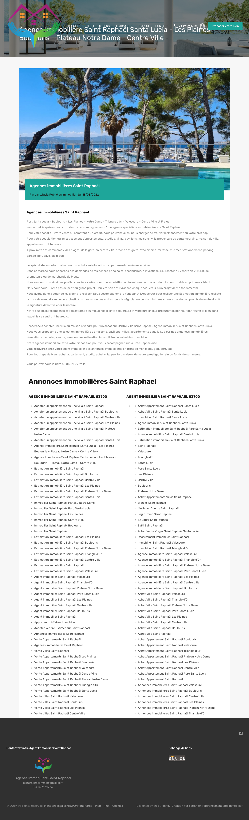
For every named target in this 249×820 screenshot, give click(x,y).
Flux (106, 805)
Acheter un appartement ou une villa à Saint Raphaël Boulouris (76, 411)
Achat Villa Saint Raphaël (154, 633)
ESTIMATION (124, 26)
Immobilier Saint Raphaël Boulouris (57, 525)
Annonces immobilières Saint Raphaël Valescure (170, 685)
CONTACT (161, 26)
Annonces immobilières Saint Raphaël (59, 633)
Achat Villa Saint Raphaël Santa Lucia (162, 411)
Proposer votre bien (225, 26)
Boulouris (144, 485)
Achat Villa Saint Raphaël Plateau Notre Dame (168, 605)
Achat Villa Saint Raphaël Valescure (161, 594)
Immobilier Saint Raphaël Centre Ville (59, 520)
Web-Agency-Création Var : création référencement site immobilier (198, 805)
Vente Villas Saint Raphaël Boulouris (58, 702)
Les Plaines (145, 474)
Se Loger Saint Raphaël (153, 520)
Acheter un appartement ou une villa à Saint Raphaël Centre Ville (77, 417)
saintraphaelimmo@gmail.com (43, 782)
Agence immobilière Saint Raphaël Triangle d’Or (169, 559)
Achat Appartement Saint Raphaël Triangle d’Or (169, 651)
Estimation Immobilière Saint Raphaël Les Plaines (67, 485)
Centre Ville (145, 480)
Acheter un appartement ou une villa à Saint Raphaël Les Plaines (77, 423)
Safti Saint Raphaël (150, 525)
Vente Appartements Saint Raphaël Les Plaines (65, 656)
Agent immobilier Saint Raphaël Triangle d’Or (64, 582)
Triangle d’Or (146, 457)
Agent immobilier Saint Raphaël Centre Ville (63, 605)
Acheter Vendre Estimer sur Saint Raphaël (62, 628)
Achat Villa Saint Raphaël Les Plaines (162, 616)
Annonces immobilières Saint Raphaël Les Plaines (171, 702)
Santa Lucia (145, 463)
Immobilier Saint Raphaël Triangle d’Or (163, 548)
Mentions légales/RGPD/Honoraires (68, 805)
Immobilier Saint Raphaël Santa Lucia (162, 417)
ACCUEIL (73, 26)
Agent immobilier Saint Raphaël (55, 616)
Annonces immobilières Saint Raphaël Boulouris (170, 690)
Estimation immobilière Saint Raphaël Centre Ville (67, 559)
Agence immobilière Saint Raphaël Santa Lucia (168, 434)
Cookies (117, 805)
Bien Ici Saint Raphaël (152, 502)
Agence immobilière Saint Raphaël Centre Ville (168, 582)
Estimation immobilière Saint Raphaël (59, 468)
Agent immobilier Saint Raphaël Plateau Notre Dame (68, 588)
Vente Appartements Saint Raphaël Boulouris (64, 662)
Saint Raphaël (147, 445)
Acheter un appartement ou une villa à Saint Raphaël (69, 406)
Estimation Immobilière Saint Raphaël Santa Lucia (67, 497)
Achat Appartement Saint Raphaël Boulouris (167, 639)
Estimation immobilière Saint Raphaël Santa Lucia (171, 440)
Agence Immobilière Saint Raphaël (43, 778)
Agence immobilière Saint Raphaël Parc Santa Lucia (172, 571)
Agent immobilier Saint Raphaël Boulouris (62, 611)
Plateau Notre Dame (151, 491)
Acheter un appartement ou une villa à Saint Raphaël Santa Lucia (77, 440)
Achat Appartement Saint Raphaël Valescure (167, 645)
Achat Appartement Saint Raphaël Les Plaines (168, 662)
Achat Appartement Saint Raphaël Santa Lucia (168, 406)
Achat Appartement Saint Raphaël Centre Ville (168, 668)
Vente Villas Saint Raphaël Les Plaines (59, 708)
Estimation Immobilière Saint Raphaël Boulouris (66, 474)
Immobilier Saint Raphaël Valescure (161, 542)
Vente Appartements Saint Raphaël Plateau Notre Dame (71, 679)
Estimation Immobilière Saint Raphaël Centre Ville (67, 480)
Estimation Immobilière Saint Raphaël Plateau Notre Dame (72, 491)
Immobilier (69, 194)
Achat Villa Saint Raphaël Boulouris (161, 628)
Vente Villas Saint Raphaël (51, 651)
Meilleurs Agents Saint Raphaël (158, 508)
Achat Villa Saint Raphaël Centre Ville (162, 622)
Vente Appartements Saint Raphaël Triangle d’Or (66, 685)
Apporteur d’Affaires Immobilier (55, 622)
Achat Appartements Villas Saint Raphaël (165, 497)
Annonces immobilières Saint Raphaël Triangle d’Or (172, 713)
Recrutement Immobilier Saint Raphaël (163, 537)
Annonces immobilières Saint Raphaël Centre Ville (171, 696)
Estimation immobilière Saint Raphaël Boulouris (66, 542)
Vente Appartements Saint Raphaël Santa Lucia (65, 690)
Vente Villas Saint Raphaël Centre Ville (59, 713)
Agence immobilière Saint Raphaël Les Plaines (168, 576)
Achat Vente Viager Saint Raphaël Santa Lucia (168, 531)
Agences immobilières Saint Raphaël (58, 645)
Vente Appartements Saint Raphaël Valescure (64, 668)
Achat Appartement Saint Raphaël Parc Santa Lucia (172, 673)
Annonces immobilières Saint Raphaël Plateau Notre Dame (176, 708)
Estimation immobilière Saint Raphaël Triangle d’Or (68, 554)
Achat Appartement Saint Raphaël (160, 679)
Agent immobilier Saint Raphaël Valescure (62, 576)
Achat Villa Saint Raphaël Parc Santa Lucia (166, 611)
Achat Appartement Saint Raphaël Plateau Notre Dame (174, 656)
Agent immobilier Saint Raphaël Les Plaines (63, 599)
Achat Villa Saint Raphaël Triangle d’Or (163, 599)
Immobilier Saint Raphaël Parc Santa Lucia (62, 508)
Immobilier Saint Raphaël (50, 531)
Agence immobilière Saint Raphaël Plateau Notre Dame (174, 565)
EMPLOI (144, 26)
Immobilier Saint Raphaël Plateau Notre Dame (64, 502)
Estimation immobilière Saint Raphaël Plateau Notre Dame (72, 548)
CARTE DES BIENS (98, 26)
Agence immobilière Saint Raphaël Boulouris (167, 588)
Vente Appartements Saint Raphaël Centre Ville (65, 673)
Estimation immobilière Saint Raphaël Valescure (66, 571)
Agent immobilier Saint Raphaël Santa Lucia (167, 423)
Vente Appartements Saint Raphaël (57, 639)
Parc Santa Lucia (149, 468)
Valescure (144, 451)
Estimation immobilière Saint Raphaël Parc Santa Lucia (174, 428)
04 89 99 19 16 (188, 25)
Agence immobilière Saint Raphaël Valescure (167, 554)
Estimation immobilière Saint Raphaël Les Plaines (67, 537)
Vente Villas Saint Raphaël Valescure (58, 696)
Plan (98, 805)
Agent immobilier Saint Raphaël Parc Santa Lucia (66, 594)
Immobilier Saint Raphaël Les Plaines (58, 514)
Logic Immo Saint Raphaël (155, 514)
